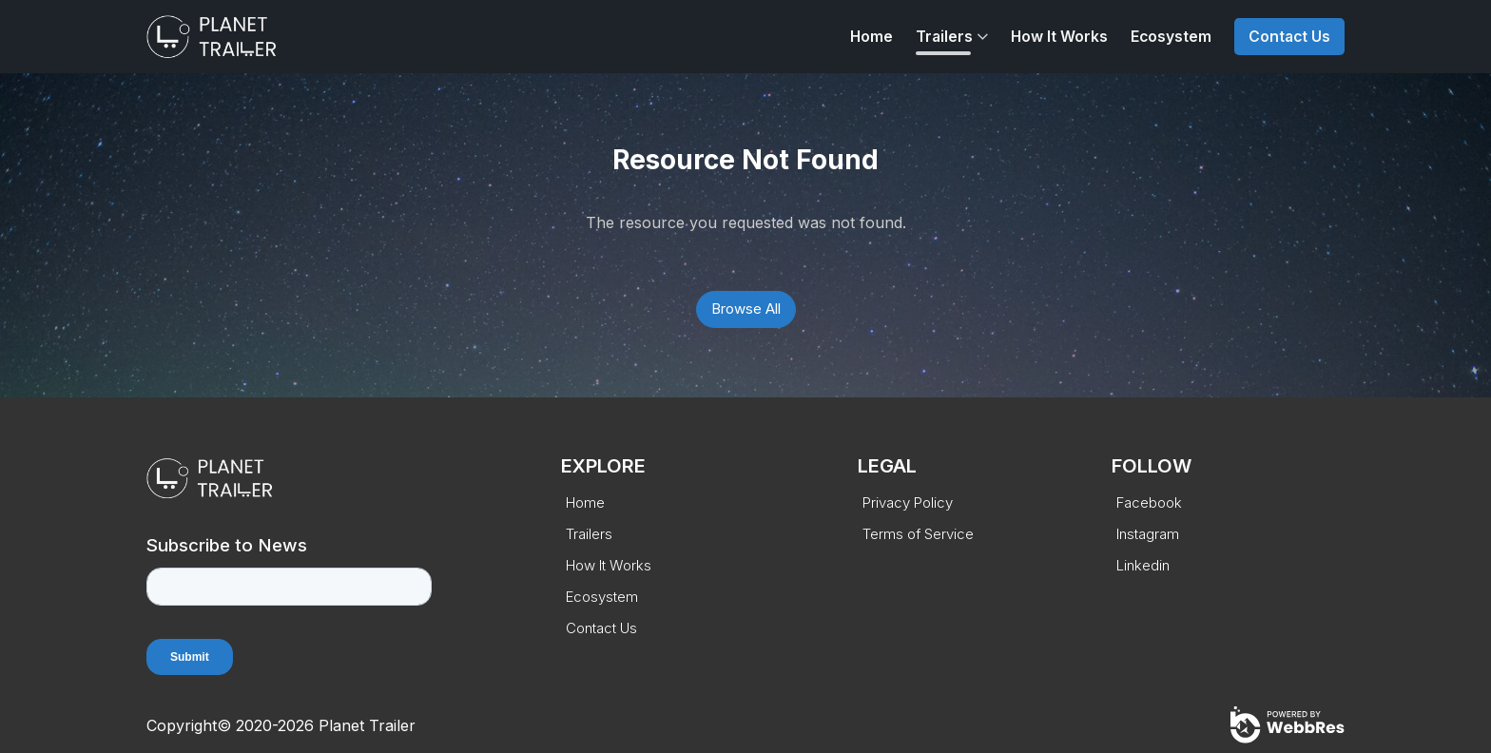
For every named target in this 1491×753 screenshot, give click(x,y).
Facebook (1149, 502)
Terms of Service (918, 534)
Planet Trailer (367, 725)
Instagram (1147, 534)
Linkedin (1143, 565)
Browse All (746, 308)
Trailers (944, 37)
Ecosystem (1171, 37)
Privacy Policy (907, 502)
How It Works (1059, 37)
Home (871, 37)
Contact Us (1289, 37)
